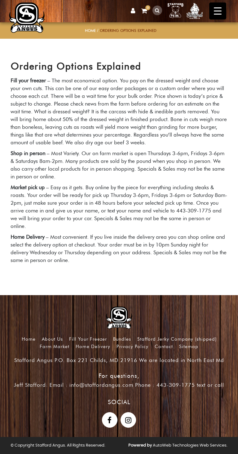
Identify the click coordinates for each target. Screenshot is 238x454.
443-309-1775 (175, 385)
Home (90, 30)
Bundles (122, 339)
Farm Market (54, 346)
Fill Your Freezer (88, 339)
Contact (164, 346)
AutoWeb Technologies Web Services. (190, 445)
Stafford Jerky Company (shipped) (177, 339)
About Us (52, 339)
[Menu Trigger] (217, 11)
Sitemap (188, 346)
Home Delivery (93, 346)
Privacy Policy (132, 346)
